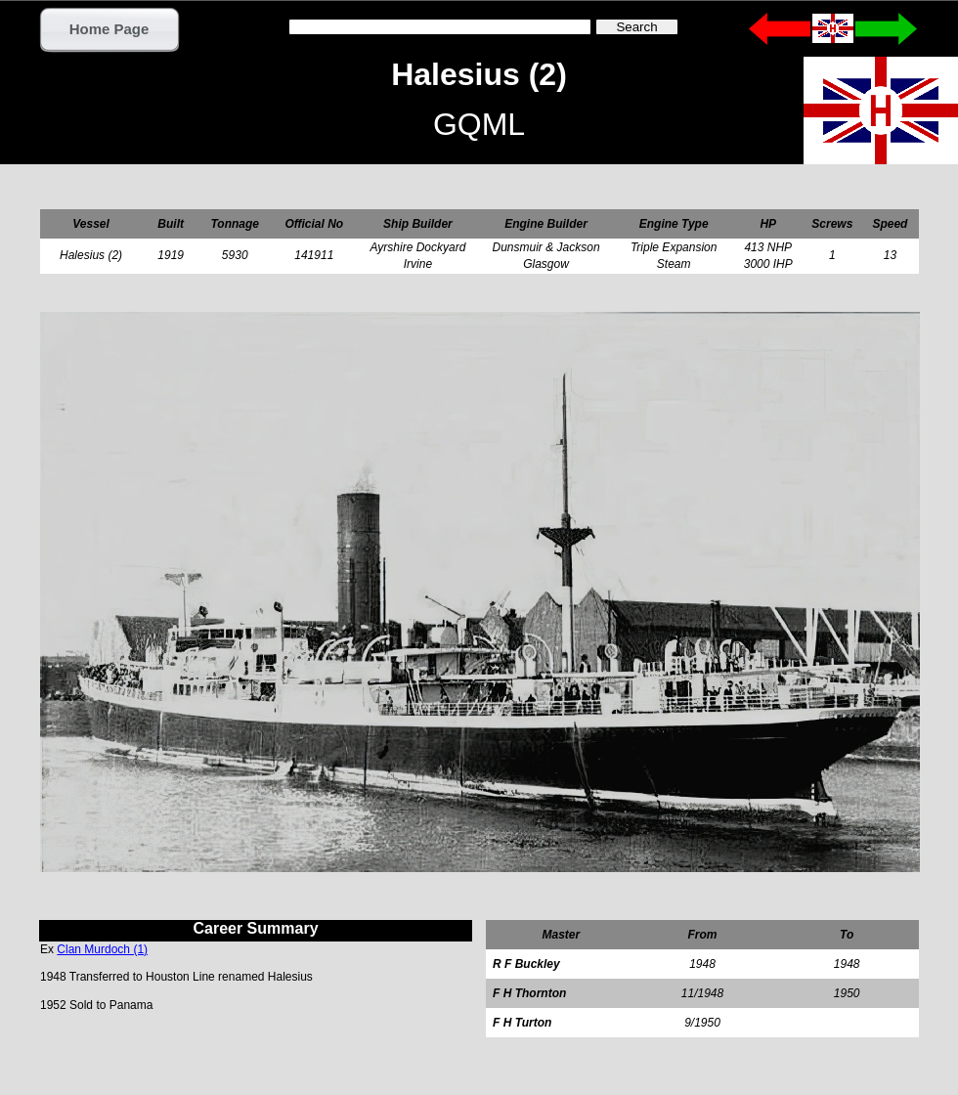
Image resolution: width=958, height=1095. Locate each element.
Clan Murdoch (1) (102, 949)
